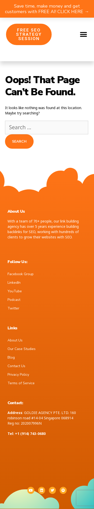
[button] (83, 34)
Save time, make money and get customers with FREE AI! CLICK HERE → (47, 9)
